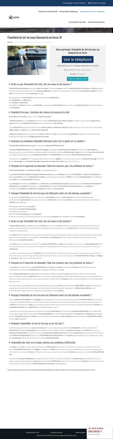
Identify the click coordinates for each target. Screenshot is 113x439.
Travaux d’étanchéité (48, 11)
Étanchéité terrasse (69, 11)
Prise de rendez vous (77, 79)
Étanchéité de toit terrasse (92, 11)
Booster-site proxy (70, 435)
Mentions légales (80, 432)
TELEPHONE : (73, 3)
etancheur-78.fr (34, 432)
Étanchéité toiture (77, 22)
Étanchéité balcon (96, 22)
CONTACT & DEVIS (98, 3)
